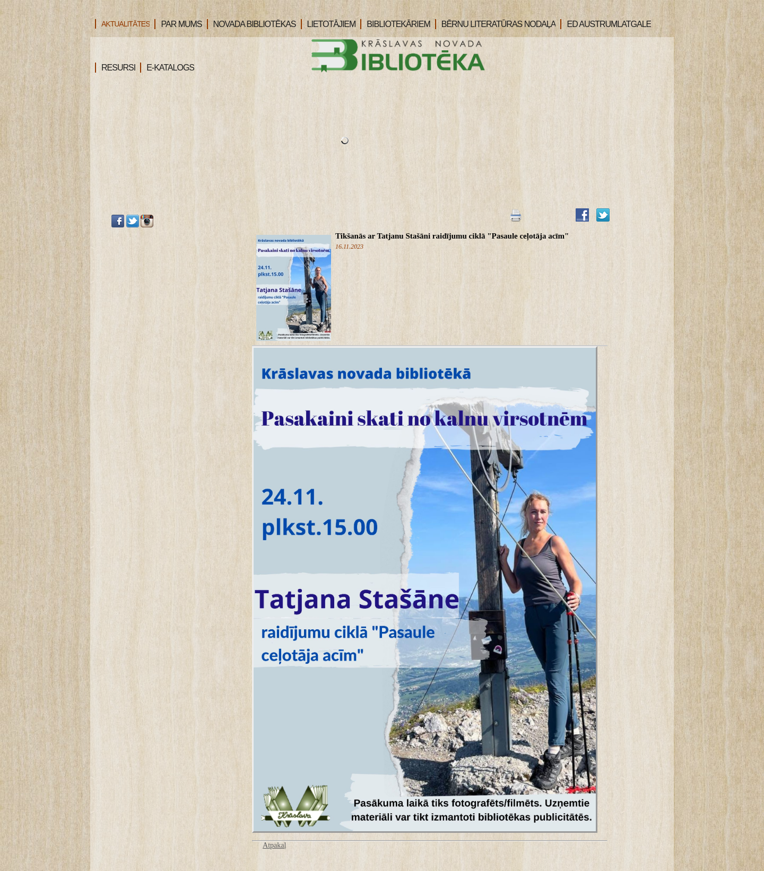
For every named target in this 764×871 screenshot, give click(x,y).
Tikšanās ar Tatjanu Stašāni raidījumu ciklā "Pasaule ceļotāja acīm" (452, 236)
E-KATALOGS (167, 68)
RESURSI (115, 68)
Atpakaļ (274, 845)
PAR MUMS (178, 24)
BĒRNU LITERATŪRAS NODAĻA (495, 24)
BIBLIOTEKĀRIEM (395, 24)
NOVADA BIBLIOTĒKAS (251, 24)
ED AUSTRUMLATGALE (605, 24)
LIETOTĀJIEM (328, 24)
